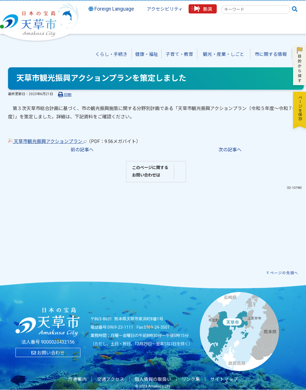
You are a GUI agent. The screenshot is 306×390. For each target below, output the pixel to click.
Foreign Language (111, 9)
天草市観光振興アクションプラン (47, 141)
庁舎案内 (77, 379)
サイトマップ (224, 379)
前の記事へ (82, 149)
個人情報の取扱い (153, 379)
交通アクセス (110, 379)
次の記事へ (229, 149)
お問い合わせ (48, 353)
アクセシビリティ (165, 9)
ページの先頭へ (284, 273)
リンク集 (191, 379)
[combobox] (255, 9)
